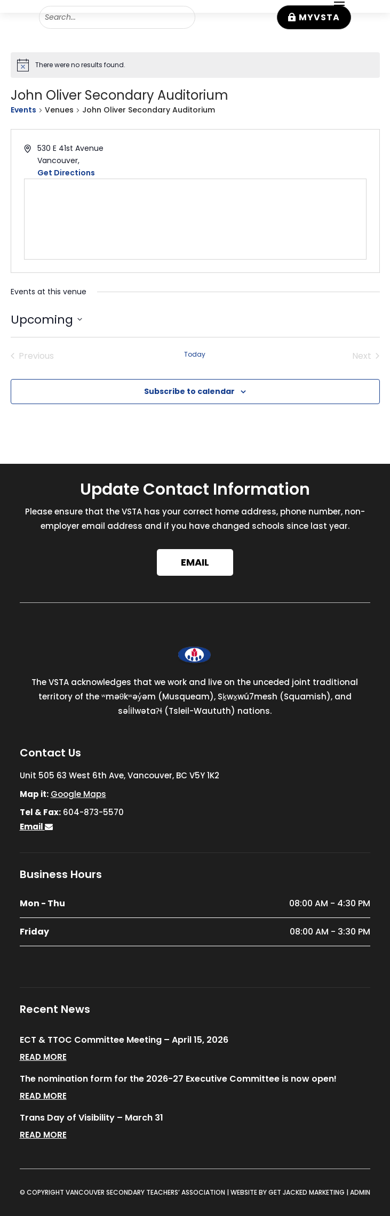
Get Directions (66, 172)
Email (195, 562)
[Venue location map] (195, 219)
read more (43, 1056)
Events (23, 110)
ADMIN (360, 1192)
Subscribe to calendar (189, 391)
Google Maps (78, 794)
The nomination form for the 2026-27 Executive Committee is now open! (178, 1079)
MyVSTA (319, 17)
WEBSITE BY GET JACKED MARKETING (287, 1192)
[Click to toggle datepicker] (46, 319)
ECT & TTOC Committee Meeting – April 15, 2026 (124, 1040)
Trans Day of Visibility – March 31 (91, 1118)
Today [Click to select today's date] (194, 354)
